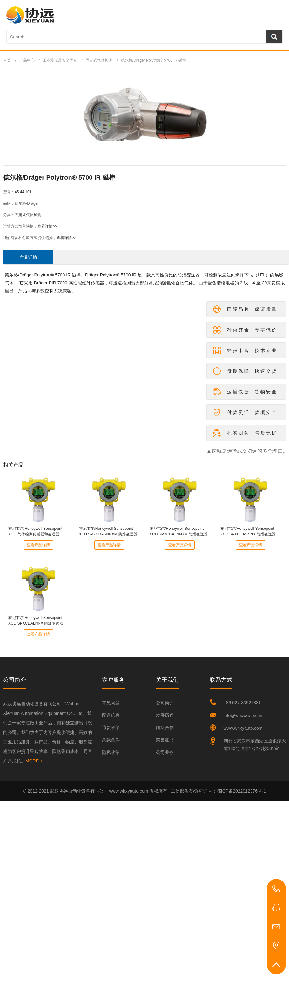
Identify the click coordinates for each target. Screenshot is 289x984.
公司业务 (165, 752)
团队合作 (165, 727)
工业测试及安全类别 (60, 60)
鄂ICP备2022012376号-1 (241, 791)
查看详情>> (47, 226)
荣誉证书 (165, 739)
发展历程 (165, 715)
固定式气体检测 (99, 60)
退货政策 (111, 727)
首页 (7, 60)
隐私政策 (111, 752)
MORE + (34, 760)
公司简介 (165, 702)
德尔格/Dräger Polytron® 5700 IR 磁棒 (153, 60)
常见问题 (111, 702)
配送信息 (111, 715)
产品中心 (27, 60)
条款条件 (111, 739)
